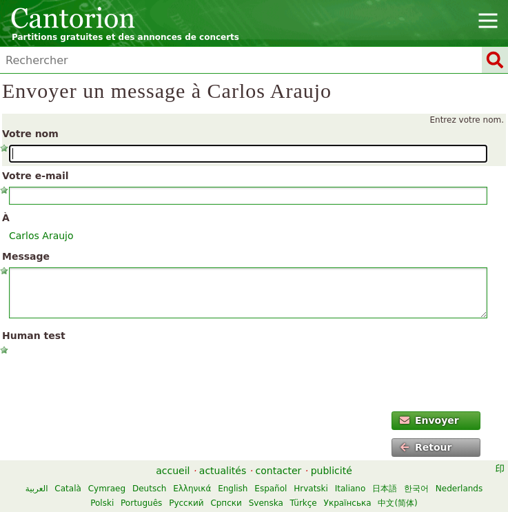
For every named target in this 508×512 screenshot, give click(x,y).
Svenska (266, 503)
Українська (348, 503)
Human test (33, 335)
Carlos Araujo (41, 235)
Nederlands (459, 488)
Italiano (350, 488)
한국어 (416, 488)
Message (26, 256)
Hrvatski (311, 488)
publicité (331, 470)
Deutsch (149, 488)
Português (141, 503)
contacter (279, 470)
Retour (426, 447)
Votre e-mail (35, 175)
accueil (173, 470)
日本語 (384, 488)
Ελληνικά (192, 488)
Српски (226, 503)
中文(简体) (397, 503)
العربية (37, 488)
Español (270, 488)
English (232, 488)
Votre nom (30, 133)
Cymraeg (106, 488)
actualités (222, 470)
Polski (102, 503)
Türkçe (303, 503)
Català (67, 488)
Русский (186, 503)
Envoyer (429, 420)
